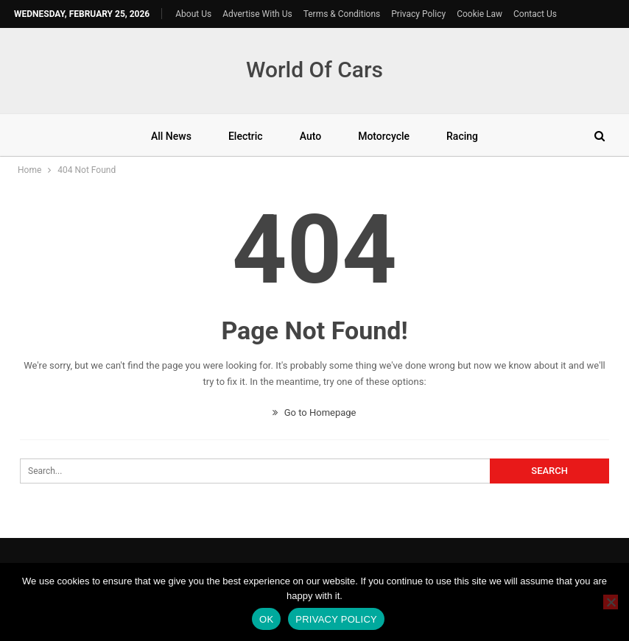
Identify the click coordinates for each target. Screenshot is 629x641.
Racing (462, 136)
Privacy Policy (418, 14)
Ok (266, 619)
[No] (610, 602)
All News (171, 136)
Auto (310, 136)
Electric (245, 136)
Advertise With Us (257, 14)
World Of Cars (314, 69)
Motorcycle (384, 136)
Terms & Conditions (342, 14)
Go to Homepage (314, 412)
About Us (193, 14)
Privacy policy (336, 619)
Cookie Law (479, 14)
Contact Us (535, 14)
